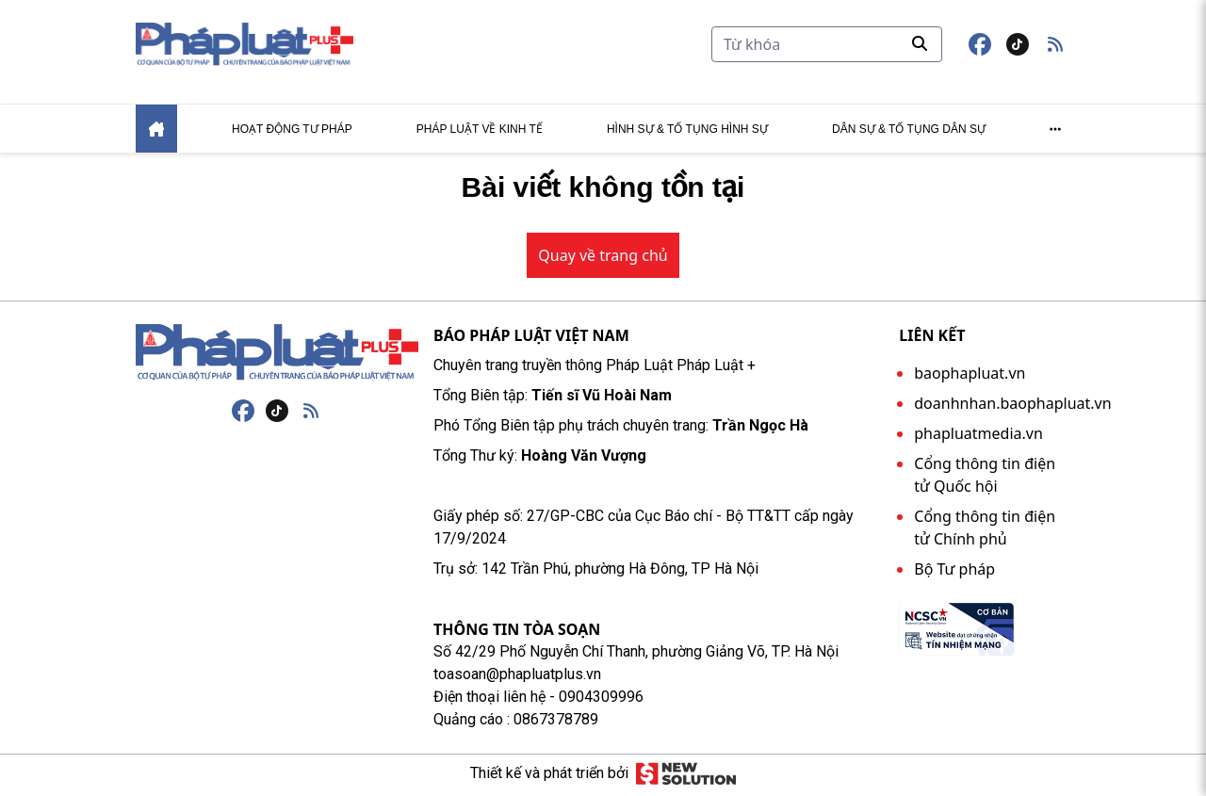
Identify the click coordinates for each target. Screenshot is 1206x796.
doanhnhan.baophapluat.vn (1012, 407)
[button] (1055, 46)
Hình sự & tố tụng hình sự (687, 132)
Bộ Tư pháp (954, 572)
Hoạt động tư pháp (292, 132)
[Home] (156, 132)
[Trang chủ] (277, 356)
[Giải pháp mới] (685, 777)
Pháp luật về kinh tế (479, 132)
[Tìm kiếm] (826, 46)
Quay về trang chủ (602, 259)
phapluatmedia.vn (978, 437)
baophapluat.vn (969, 376)
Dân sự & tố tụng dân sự (909, 132)
